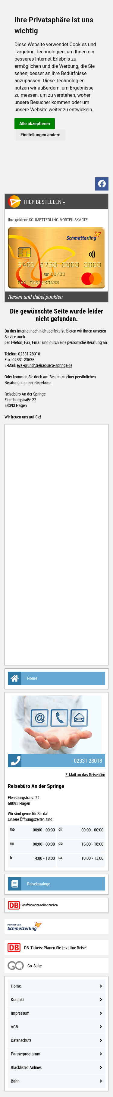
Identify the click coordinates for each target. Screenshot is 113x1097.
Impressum (56, 1013)
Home (22, 678)
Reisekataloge (29, 884)
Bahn (56, 1081)
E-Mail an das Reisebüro (85, 774)
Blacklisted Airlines (56, 1067)
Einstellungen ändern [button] (40, 134)
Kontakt (56, 999)
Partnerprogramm (56, 1054)
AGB (56, 1026)
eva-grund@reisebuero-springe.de (44, 365)
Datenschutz (56, 1040)
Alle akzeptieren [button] (34, 123)
